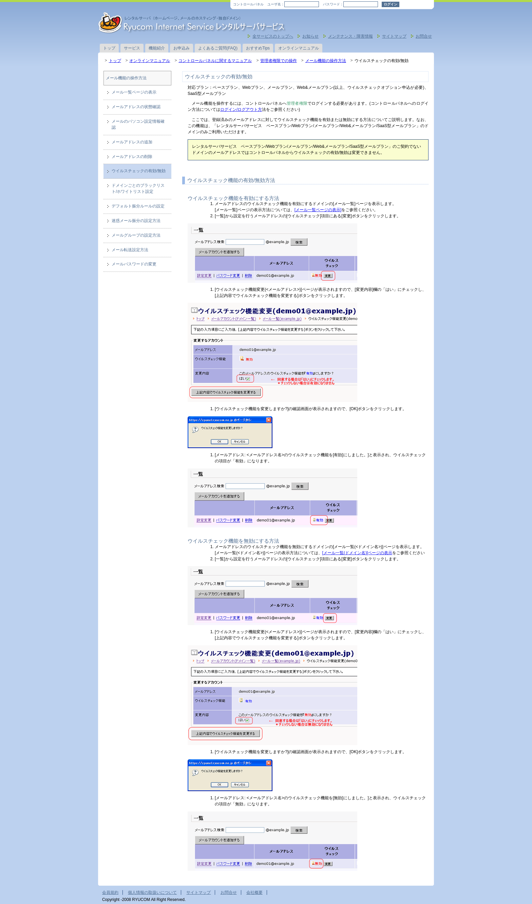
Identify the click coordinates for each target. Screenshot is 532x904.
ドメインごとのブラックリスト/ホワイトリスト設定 (138, 188)
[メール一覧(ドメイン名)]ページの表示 (357, 552)
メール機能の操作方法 (325, 60)
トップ (109, 48)
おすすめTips (258, 48)
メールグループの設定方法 (136, 235)
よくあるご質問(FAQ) (218, 48)
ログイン (390, 4)
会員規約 (110, 892)
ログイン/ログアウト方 (241, 109)
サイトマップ (394, 36)
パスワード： (333, 4)
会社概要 (254, 892)
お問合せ (424, 36)
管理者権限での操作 (278, 60)
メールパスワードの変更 (134, 264)
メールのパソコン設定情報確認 (138, 124)
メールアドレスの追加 (132, 142)
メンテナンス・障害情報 (350, 36)
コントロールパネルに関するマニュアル (215, 60)
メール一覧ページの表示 (134, 92)
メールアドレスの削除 (132, 156)
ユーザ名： (275, 4)
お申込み (181, 48)
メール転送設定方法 (130, 249)
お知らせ (310, 36)
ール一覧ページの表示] (320, 209)
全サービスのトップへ (272, 36)
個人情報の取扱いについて (152, 892)
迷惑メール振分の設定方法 (136, 220)
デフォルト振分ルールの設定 (138, 206)
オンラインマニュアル (298, 48)
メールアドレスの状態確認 (136, 106)
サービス (132, 48)
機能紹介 (157, 48)
